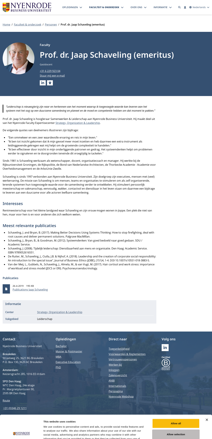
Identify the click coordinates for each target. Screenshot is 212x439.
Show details (174, 432)
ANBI (112, 380)
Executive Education (68, 362)
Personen (51, 24)
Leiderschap (44, 319)
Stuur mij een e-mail (52, 75)
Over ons (136, 7)
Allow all (176, 399)
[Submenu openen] (80, 7)
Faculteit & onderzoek (104, 7)
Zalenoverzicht (118, 375)
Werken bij (115, 365)
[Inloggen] (185, 7)
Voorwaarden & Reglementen (127, 354)
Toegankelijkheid (119, 349)
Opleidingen (70, 7)
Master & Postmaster (69, 351)
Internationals (117, 386)
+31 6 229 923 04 (50, 71)
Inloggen (114, 370)
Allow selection (176, 410)
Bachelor (61, 346)
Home (6, 24)
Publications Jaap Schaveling (30, 289)
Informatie (160, 7)
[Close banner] (207, 396)
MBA (58, 357)
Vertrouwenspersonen (123, 359)
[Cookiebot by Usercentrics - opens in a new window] (21, 432)
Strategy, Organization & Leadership (77, 123)
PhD (58, 367)
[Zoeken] (179, 7)
